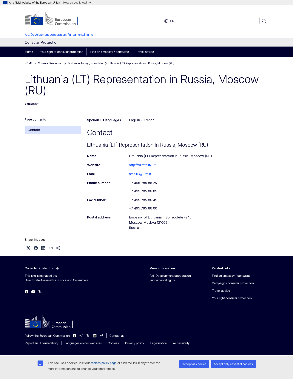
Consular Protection (50, 63)
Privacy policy (134, 343)
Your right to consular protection (61, 52)
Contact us (117, 336)
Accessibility (181, 343)
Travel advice (145, 52)
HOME (28, 63)
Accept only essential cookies (233, 364)
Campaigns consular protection (233, 283)
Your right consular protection (232, 298)
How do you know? (77, 2)
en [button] (169, 21)
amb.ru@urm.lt (140, 174)
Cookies (113, 343)
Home (29, 52)
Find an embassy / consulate (109, 52)
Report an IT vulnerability (41, 343)
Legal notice (158, 343)
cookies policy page (103, 363)
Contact (34, 130)
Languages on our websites (83, 343)
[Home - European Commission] (55, 18)
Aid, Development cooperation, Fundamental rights (59, 34)
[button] (28, 248)
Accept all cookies (194, 364)
